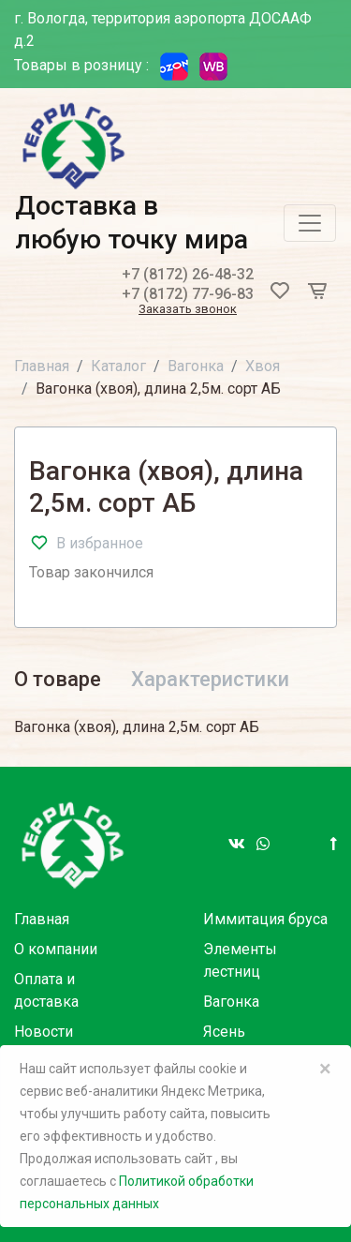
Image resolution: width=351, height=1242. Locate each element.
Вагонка (196, 366)
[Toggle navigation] (310, 223)
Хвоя (262, 366)
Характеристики (210, 679)
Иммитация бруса (265, 919)
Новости (43, 1031)
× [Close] (325, 1068)
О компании (55, 949)
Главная (41, 366)
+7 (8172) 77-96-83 (188, 294)
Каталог (118, 366)
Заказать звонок (188, 310)
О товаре (57, 679)
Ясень (224, 1031)
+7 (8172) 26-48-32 (188, 274)
